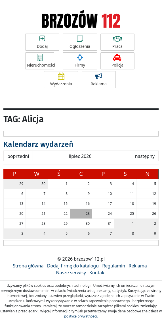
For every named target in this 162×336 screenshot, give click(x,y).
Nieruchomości (40, 61)
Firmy (79, 61)
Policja (117, 61)
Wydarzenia (61, 79)
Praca (117, 42)
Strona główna (28, 266)
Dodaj (42, 42)
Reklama (98, 79)
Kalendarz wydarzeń (38, 144)
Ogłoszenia (79, 42)
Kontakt (97, 272)
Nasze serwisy (71, 272)
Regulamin (113, 266)
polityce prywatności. (81, 316)
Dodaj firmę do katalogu (73, 266)
